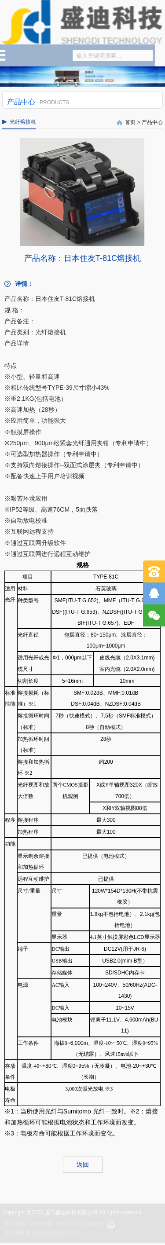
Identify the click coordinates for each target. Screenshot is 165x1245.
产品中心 (152, 122)
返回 (83, 1164)
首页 (130, 122)
